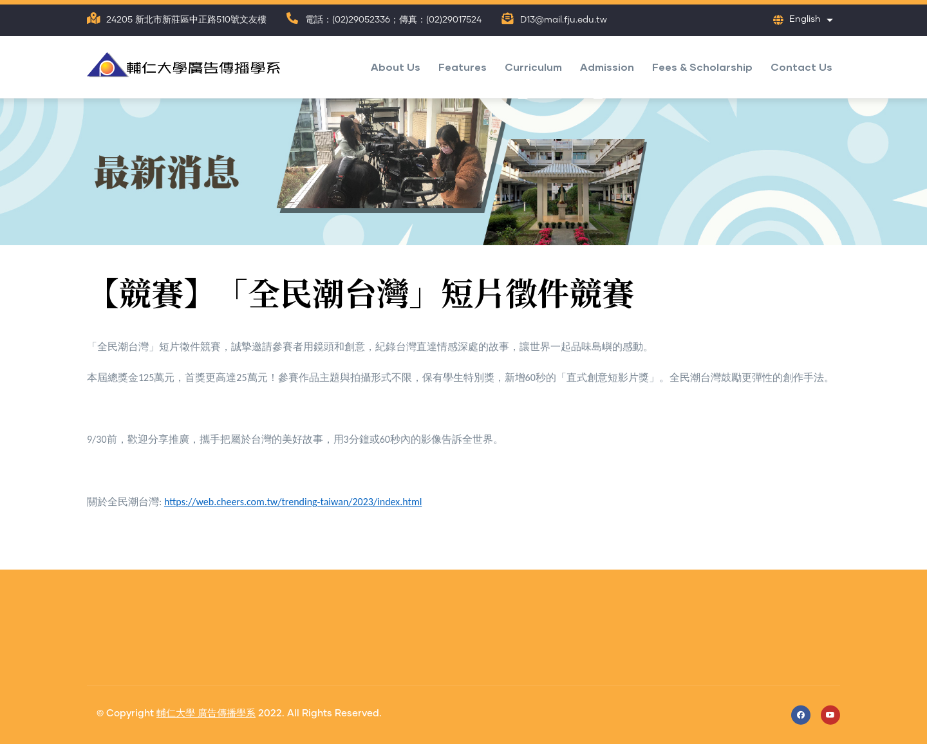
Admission (607, 66)
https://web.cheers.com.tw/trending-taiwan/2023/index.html (293, 502)
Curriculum (533, 66)
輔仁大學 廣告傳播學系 (206, 713)
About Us (395, 66)
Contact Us (801, 66)
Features (462, 66)
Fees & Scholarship (702, 66)
